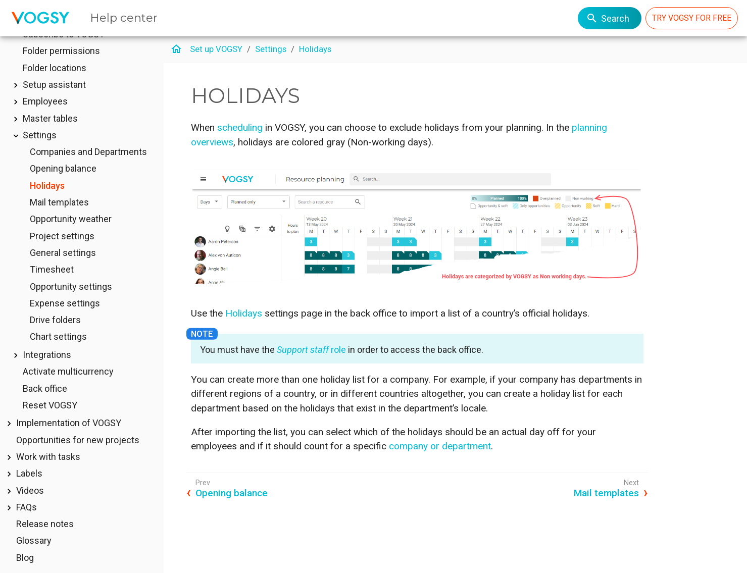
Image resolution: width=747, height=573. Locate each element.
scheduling (240, 127)
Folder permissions (61, 65)
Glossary (34, 555)
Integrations (47, 369)
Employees (45, 116)
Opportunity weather (71, 233)
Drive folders (55, 334)
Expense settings (65, 317)
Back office (45, 403)
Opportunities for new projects (77, 454)
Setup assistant (54, 99)
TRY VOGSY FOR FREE (691, 18)
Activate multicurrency (68, 386)
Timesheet (52, 284)
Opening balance (63, 183)
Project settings (62, 250)
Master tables (50, 133)
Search (607, 18)
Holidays (47, 200)
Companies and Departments (88, 166)
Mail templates (59, 217)
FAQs (26, 521)
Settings (40, 149)
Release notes (45, 538)
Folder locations (54, 82)
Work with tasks (48, 471)
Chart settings (58, 351)
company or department (440, 446)
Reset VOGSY (50, 419)
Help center (124, 18)
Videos (30, 505)
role (311, 349)
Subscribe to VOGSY (64, 48)
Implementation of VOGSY (68, 437)
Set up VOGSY (216, 49)
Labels (29, 488)
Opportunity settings (71, 301)
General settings (63, 267)
